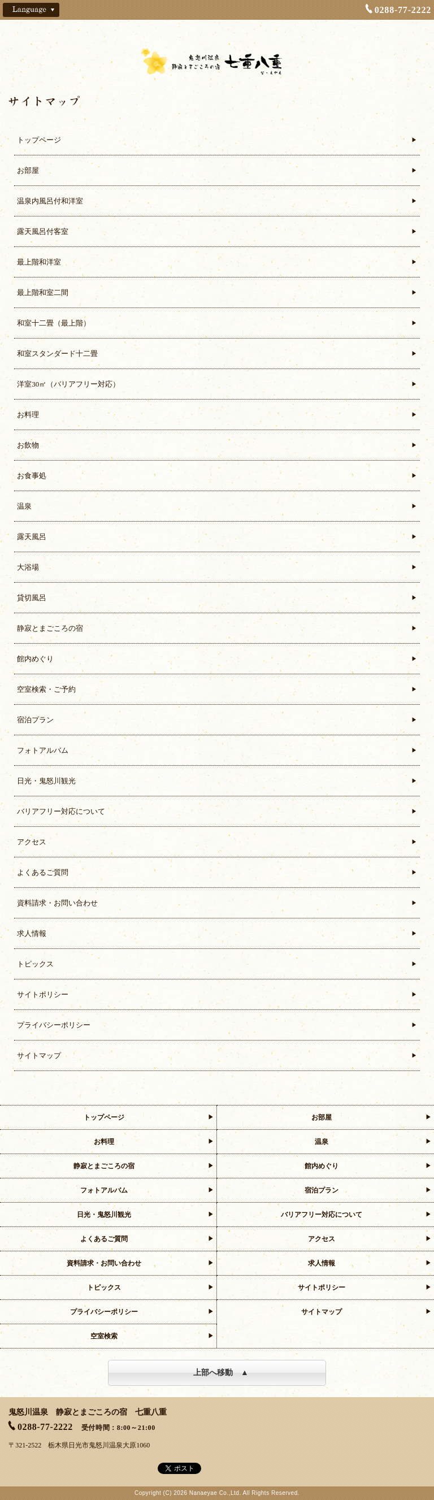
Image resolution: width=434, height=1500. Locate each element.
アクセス (31, 842)
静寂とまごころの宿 (50, 628)
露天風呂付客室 (42, 231)
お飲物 (28, 445)
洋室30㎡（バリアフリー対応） (68, 384)
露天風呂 (31, 536)
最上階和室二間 (42, 292)
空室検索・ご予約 (46, 689)
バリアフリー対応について (61, 811)
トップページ (39, 140)
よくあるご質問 (42, 872)
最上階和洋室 (39, 262)
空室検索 (104, 1336)
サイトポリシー (42, 994)
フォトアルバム (42, 750)
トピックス (35, 964)
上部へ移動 (213, 1372)
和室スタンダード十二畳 (57, 353)
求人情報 (31, 933)
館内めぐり (35, 658)
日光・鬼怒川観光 (46, 781)
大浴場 (28, 567)
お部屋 (28, 170)
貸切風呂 (31, 597)
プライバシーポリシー (53, 1025)
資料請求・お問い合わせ (57, 903)
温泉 (24, 506)
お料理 (28, 414)
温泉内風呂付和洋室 (50, 201)
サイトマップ (39, 1055)
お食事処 (31, 475)
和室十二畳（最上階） (53, 323)
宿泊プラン (35, 720)
